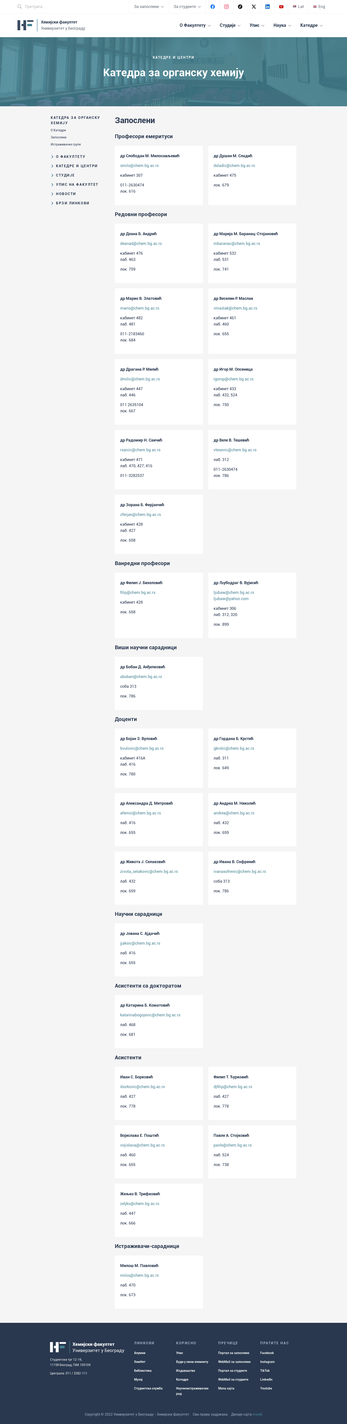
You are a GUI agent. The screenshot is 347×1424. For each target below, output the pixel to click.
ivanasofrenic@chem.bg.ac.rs (240, 871)
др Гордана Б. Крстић (233, 738)
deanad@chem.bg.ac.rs (141, 243)
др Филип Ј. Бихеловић (141, 582)
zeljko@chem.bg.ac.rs (139, 1203)
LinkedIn (266, 1379)
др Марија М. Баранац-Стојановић (246, 233)
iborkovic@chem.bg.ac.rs (142, 1086)
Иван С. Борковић (136, 1077)
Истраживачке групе (66, 144)
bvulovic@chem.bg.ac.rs (142, 748)
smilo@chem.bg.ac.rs (139, 165)
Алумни (139, 1353)
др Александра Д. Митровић (146, 803)
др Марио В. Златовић (141, 298)
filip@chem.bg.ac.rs (137, 592)
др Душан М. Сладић (233, 155)
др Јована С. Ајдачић (140, 933)
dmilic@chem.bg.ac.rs (140, 379)
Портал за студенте (232, 1370)
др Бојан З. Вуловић (138, 738)
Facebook (267, 1353)
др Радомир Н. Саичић (141, 440)
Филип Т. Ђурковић (231, 1077)
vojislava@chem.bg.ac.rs (142, 1145)
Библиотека (143, 1370)
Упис (179, 1353)
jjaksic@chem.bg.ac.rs (140, 943)
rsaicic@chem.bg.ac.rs (140, 450)
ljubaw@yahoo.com (231, 598)
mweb (257, 1414)
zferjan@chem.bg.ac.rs (140, 514)
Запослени (58, 137)
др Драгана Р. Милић (139, 369)
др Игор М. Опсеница (233, 369)
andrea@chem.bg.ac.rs (234, 813)
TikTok (265, 1370)
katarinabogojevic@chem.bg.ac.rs (150, 1015)
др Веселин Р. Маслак (233, 298)
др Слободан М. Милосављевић (149, 155)
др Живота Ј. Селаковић (142, 861)
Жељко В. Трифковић (140, 1194)
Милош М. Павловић (139, 1265)
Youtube (266, 1388)
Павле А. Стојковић (231, 1135)
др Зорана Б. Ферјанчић (142, 504)
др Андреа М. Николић (235, 803)
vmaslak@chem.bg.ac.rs (235, 308)
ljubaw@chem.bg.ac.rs (234, 592)
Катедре (182, 1379)
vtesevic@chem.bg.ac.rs (235, 450)
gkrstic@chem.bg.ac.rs (234, 748)
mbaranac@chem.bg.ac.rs (237, 243)
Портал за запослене (233, 1353)
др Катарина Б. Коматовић (145, 1005)
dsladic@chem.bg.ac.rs (234, 165)
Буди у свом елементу (192, 1362)
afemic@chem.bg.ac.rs (140, 813)
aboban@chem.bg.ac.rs (141, 676)
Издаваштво (185, 1370)
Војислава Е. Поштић (139, 1135)
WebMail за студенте (233, 1379)
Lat (298, 6)
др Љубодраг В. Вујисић (236, 582)
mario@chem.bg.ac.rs (139, 308)
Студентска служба (148, 1388)
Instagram (267, 1362)
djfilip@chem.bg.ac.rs (233, 1086)
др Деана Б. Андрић (138, 233)
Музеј (138, 1379)
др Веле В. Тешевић (231, 440)
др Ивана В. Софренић (234, 861)
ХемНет (139, 1362)
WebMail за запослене (234, 1362)
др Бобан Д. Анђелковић (142, 667)
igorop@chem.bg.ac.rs (233, 379)
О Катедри (58, 130)
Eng (319, 6)
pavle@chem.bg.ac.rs (233, 1145)
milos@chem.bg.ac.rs (139, 1275)
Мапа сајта (226, 1388)
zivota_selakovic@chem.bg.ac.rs (149, 871)
